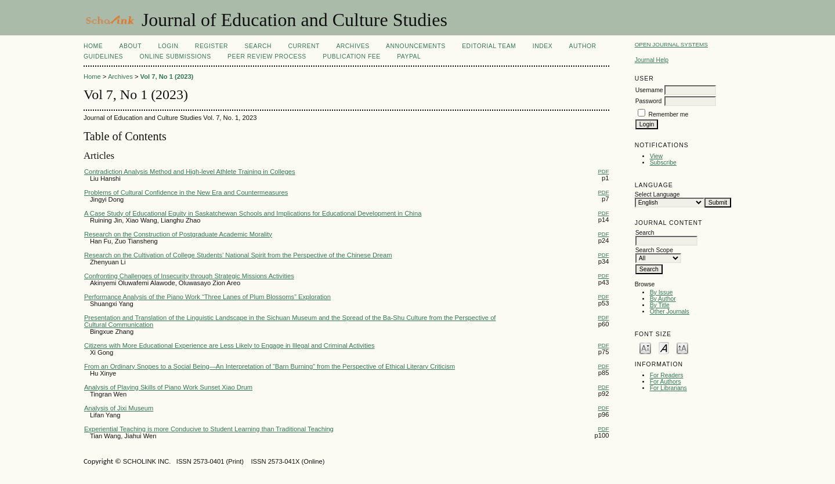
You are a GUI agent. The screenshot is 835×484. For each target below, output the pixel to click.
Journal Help (651, 60)
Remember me (669, 114)
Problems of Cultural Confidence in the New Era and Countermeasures (186, 192)
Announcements (416, 46)
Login (168, 46)
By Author (663, 299)
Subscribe (663, 162)
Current (303, 46)
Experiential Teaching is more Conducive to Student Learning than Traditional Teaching (209, 428)
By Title (660, 305)
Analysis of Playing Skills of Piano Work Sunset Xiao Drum (168, 387)
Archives (352, 46)
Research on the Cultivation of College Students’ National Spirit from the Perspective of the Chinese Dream (238, 255)
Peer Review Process (266, 56)
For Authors (665, 382)
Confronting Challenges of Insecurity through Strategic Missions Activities (189, 275)
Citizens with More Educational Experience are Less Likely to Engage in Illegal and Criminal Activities (229, 345)
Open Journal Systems (671, 44)
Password (648, 101)
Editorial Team (489, 46)
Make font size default (664, 347)
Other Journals (669, 311)
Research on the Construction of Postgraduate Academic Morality (178, 234)
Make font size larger (682, 347)
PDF (603, 171)
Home (93, 46)
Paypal (409, 56)
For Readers (667, 375)
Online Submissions (175, 56)
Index (542, 46)
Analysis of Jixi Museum (118, 408)
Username (649, 90)
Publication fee (351, 56)
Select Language (657, 194)
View (656, 156)
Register (211, 46)
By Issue (661, 292)
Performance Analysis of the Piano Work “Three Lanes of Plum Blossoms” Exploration (207, 296)
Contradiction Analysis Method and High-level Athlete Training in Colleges (189, 171)
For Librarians (668, 388)
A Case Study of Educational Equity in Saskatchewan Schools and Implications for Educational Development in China (252, 213)
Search (258, 46)
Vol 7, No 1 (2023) (167, 76)
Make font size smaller (645, 347)
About (131, 46)
